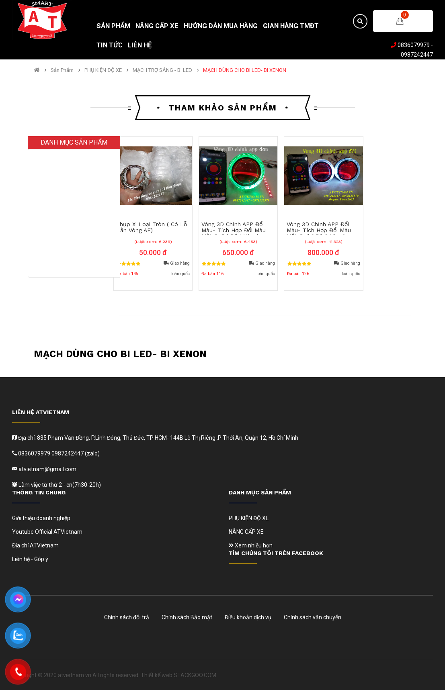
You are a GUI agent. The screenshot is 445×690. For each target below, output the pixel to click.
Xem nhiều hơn (251, 545)
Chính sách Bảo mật (187, 617)
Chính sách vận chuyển (312, 617)
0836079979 (414, 45)
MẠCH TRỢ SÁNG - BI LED (162, 70)
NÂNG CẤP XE (246, 532)
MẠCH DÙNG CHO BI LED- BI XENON (244, 70)
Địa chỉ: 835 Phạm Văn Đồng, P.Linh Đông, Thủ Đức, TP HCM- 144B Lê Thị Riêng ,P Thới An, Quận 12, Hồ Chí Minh (157, 438)
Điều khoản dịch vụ (248, 617)
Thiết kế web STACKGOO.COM (178, 675)
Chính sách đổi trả (126, 617)
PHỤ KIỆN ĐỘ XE (103, 70)
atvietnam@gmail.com (46, 469)
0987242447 (417, 54)
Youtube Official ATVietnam (47, 532)
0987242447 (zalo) (75, 453)
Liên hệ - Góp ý (30, 559)
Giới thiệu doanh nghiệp (41, 518)
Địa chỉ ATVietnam (35, 545)
